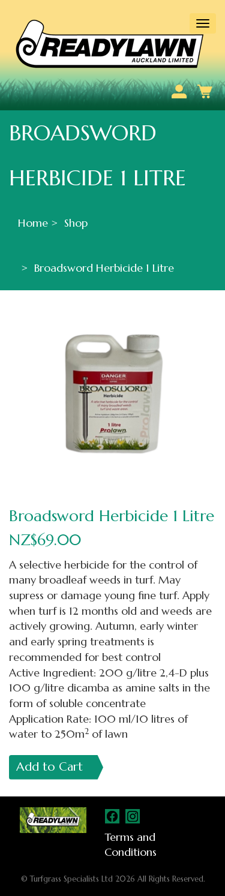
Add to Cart (49, 766)
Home (33, 223)
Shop (76, 223)
